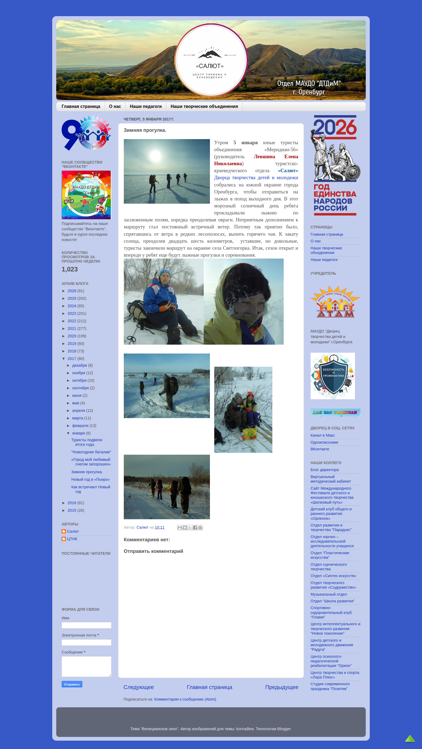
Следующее (139, 687)
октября (80, 380)
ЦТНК (72, 539)
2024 (72, 306)
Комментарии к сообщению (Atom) (185, 699)
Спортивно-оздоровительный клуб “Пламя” (331, 612)
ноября (79, 373)
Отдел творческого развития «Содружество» (333, 585)
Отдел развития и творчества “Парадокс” (331, 527)
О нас (115, 106)
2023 (72, 313)
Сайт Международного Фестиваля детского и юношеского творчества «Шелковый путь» (332, 495)
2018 (72, 351)
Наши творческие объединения (204, 106)
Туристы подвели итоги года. (86, 442)
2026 (72, 291)
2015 (72, 510)
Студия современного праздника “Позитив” (330, 686)
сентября (81, 388)
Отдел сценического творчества (329, 566)
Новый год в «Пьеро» (90, 479)
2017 (72, 358)
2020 (72, 336)
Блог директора (325, 470)
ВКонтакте (320, 449)
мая (76, 403)
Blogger (284, 729)
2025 (72, 298)
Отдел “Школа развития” (333, 601)
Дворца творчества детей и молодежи (256, 177)
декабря (80, 365)
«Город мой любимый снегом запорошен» (91, 461)
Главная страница (81, 106)
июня (77, 395)
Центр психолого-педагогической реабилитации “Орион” (331, 661)
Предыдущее (281, 687)
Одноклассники (324, 442)
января (79, 433)
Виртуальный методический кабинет (331, 479)
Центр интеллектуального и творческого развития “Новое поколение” (335, 628)
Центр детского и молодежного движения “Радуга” (332, 645)
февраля (81, 425)
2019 (72, 343)
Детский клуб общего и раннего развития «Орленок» (331, 514)
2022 (72, 321)
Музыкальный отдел (329, 594)
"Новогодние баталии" (91, 452)
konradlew (245, 729)
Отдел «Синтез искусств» (333, 576)
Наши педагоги (146, 106)
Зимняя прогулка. (87, 472)
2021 (72, 328)
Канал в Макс (323, 435)
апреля (79, 410)
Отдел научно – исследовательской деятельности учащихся (332, 541)
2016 (72, 503)
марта (78, 418)
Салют (73, 531)
